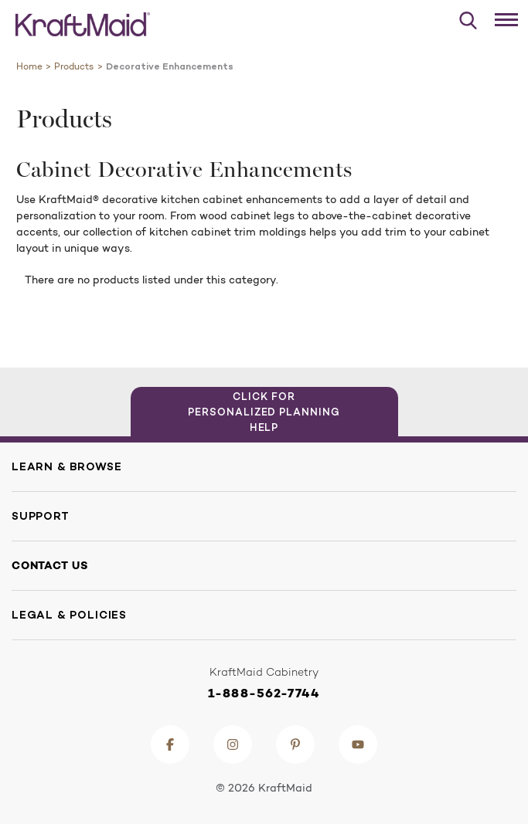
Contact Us (50, 565)
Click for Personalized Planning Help (264, 411)
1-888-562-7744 (264, 693)
